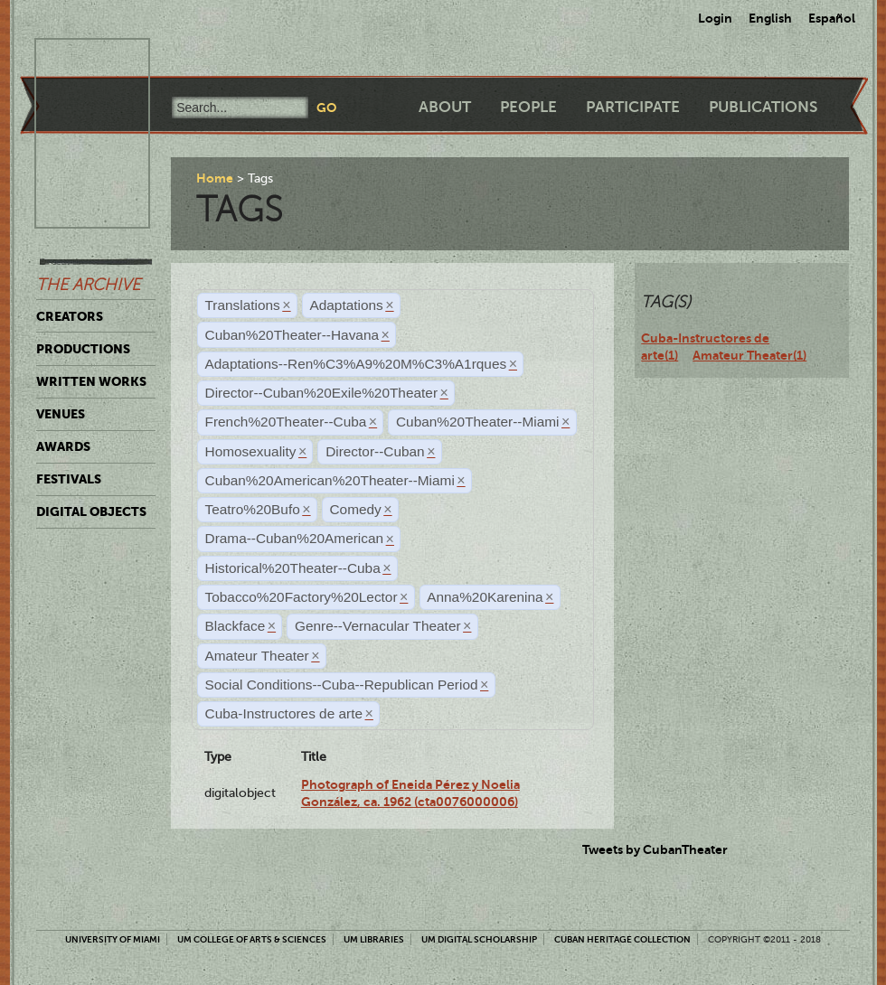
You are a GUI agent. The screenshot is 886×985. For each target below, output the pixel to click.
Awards (63, 446)
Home (214, 178)
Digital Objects (91, 511)
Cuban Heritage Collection (622, 939)
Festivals (68, 479)
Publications (763, 107)
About (445, 107)
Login (715, 18)
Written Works (91, 381)
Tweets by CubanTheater (655, 849)
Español (831, 18)
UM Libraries (374, 939)
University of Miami (112, 939)
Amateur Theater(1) (749, 355)
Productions (83, 349)
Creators (69, 316)
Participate (633, 107)
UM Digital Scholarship (479, 939)
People (528, 107)
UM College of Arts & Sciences (251, 939)
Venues (60, 414)
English (770, 18)
